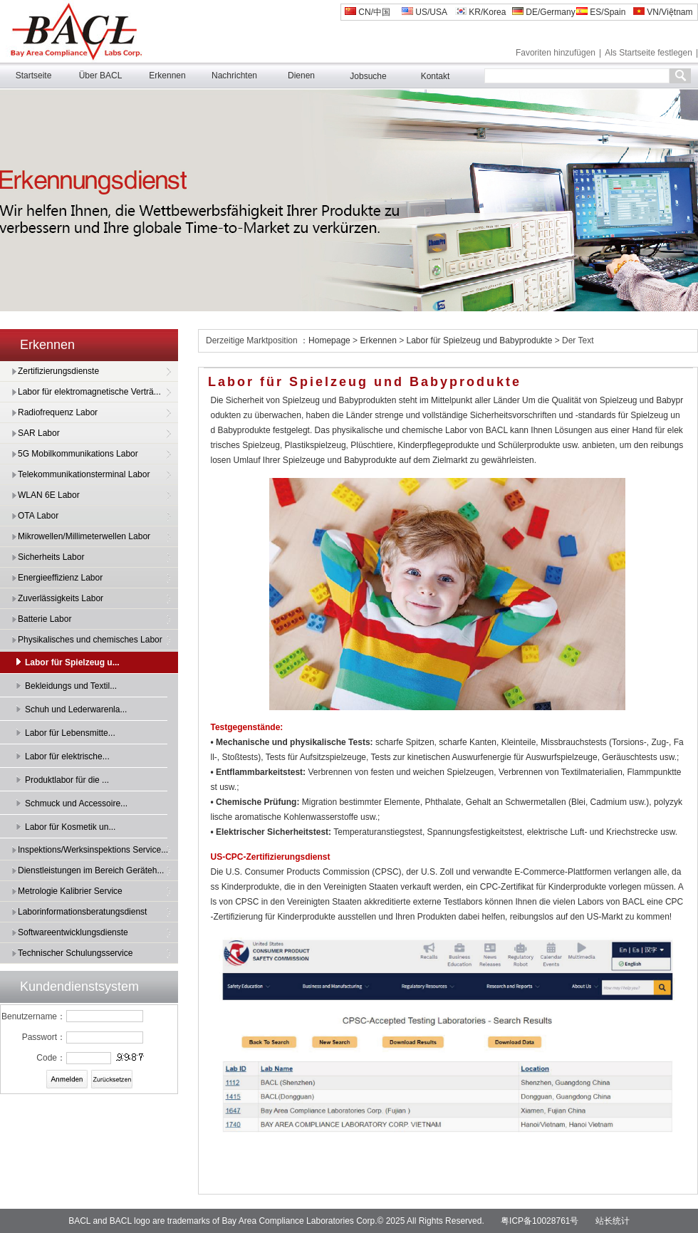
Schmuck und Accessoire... (76, 803)
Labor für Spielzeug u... (72, 662)
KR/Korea (480, 12)
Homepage (330, 340)
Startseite (34, 75)
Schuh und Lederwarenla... (76, 709)
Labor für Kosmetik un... (70, 827)
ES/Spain (600, 12)
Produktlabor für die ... (67, 780)
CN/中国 (367, 12)
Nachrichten (234, 75)
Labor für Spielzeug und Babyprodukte (480, 340)
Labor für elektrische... (67, 756)
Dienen (301, 75)
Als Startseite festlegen (648, 53)
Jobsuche (368, 76)
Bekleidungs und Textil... (71, 686)
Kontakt (435, 76)
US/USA (424, 12)
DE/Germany (543, 12)
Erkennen (167, 75)
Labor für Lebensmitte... (70, 733)
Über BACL (101, 75)
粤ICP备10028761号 (539, 1221)
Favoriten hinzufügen (555, 53)
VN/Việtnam (662, 12)
